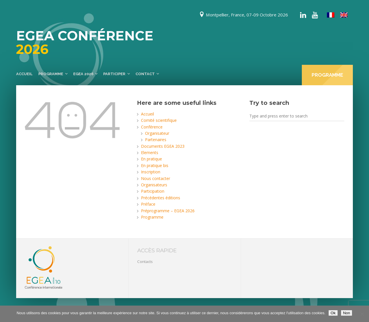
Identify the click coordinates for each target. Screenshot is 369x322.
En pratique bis (154, 165)
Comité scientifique (159, 120)
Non (346, 313)
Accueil (24, 74)
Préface (148, 204)
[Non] (362, 314)
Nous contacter (155, 178)
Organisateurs (154, 184)
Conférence (152, 127)
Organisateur (157, 133)
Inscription (150, 172)
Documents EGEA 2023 (162, 146)
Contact (145, 74)
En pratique (151, 159)
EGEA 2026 (83, 74)
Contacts (145, 261)
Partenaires (155, 139)
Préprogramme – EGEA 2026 (168, 210)
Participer (114, 74)
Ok (333, 313)
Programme (50, 74)
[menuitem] (330, 15)
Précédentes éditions (160, 197)
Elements (149, 152)
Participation (152, 191)
